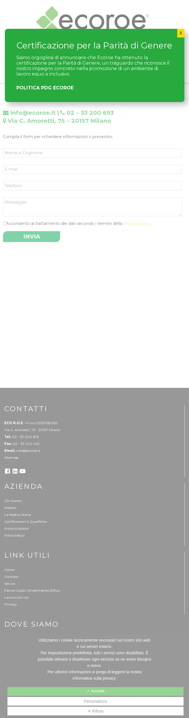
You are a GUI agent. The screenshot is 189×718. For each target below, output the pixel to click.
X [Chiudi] (181, 33)
